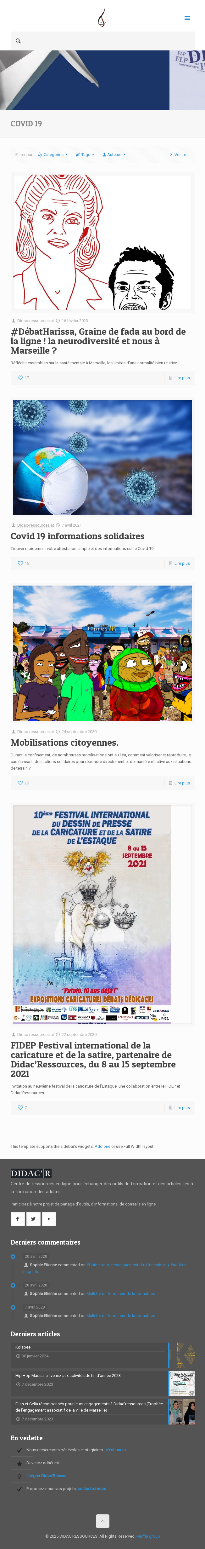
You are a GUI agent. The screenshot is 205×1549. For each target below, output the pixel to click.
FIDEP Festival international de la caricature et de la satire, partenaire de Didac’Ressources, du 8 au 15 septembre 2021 (93, 1059)
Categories (53, 154)
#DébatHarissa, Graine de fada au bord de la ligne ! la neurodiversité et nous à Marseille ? (98, 341)
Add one (102, 1146)
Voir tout (179, 154)
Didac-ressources (33, 320)
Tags (85, 154)
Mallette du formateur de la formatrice (120, 1293)
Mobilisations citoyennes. (65, 742)
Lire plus (182, 377)
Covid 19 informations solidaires (78, 535)
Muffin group (148, 1536)
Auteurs (114, 154)
